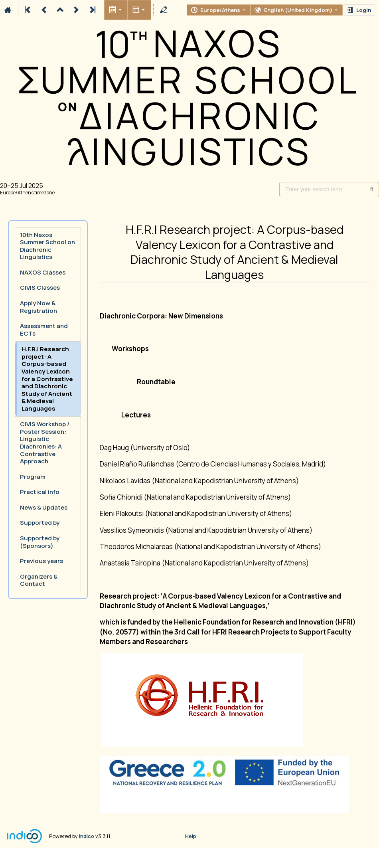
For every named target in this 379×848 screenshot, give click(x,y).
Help (190, 836)
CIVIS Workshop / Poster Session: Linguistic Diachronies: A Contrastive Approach (44, 442)
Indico (86, 836)
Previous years (41, 561)
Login (363, 10)
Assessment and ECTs (44, 330)
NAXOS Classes (42, 272)
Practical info (39, 492)
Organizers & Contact (38, 580)
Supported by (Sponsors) (39, 542)
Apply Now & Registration (38, 307)
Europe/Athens (220, 10)
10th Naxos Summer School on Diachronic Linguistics (47, 246)
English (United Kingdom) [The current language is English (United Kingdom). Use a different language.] (298, 10)
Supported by (39, 522)
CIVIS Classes (40, 287)
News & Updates (43, 507)
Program (32, 476)
